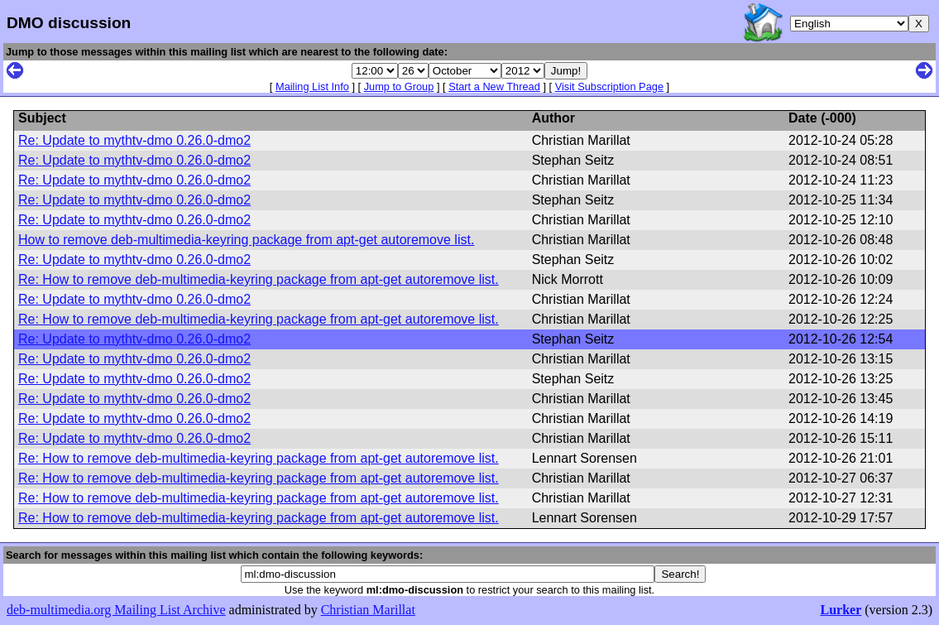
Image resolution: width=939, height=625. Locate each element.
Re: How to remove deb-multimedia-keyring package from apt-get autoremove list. (258, 279)
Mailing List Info (312, 86)
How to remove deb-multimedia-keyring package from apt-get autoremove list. (246, 240)
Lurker (840, 610)
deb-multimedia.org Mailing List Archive (116, 610)
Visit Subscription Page (609, 86)
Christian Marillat (368, 610)
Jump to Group (399, 86)
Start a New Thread (494, 86)
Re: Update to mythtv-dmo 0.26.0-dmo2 (134, 140)
